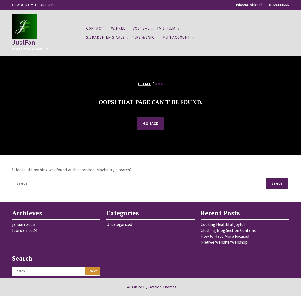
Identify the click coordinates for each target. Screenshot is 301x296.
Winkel (118, 28)
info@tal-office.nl (249, 5)
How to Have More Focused (225, 236)
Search (277, 183)
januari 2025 (23, 224)
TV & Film (166, 28)
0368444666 (279, 5)
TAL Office (150, 287)
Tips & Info (143, 37)
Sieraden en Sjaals (105, 37)
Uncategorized (119, 224)
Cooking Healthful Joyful (223, 224)
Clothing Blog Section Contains (228, 230)
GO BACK (150, 124)
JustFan (23, 42)
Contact (95, 28)
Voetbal (141, 28)
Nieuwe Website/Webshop (224, 242)
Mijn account (176, 37)
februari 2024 (24, 230)
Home (144, 83)
